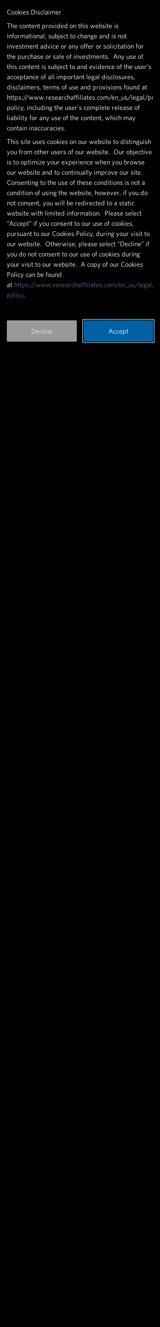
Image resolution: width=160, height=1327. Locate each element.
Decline (41, 331)
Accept (118, 331)
